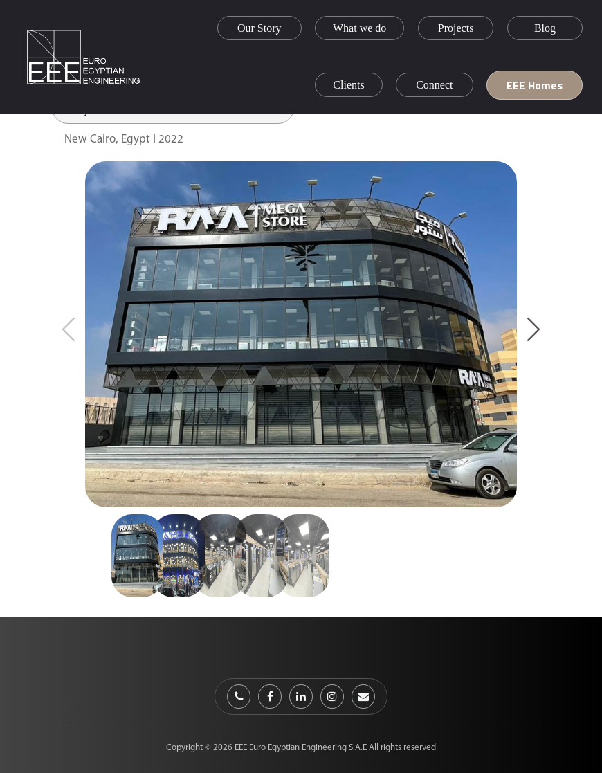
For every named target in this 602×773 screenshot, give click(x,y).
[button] (533, 328)
